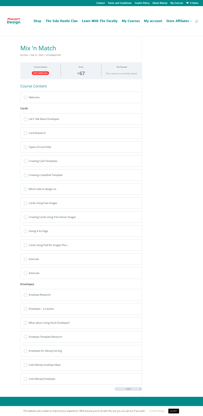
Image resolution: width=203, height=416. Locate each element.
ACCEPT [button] (173, 411)
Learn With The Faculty (100, 21)
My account (153, 21)
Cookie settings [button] (157, 410)
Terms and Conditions (120, 3)
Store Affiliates (177, 21)
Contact (100, 3)
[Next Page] (140, 389)
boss (25, 54)
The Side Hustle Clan (62, 21)
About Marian (159, 3)
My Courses (176, 3)
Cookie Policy (142, 3)
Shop (37, 21)
